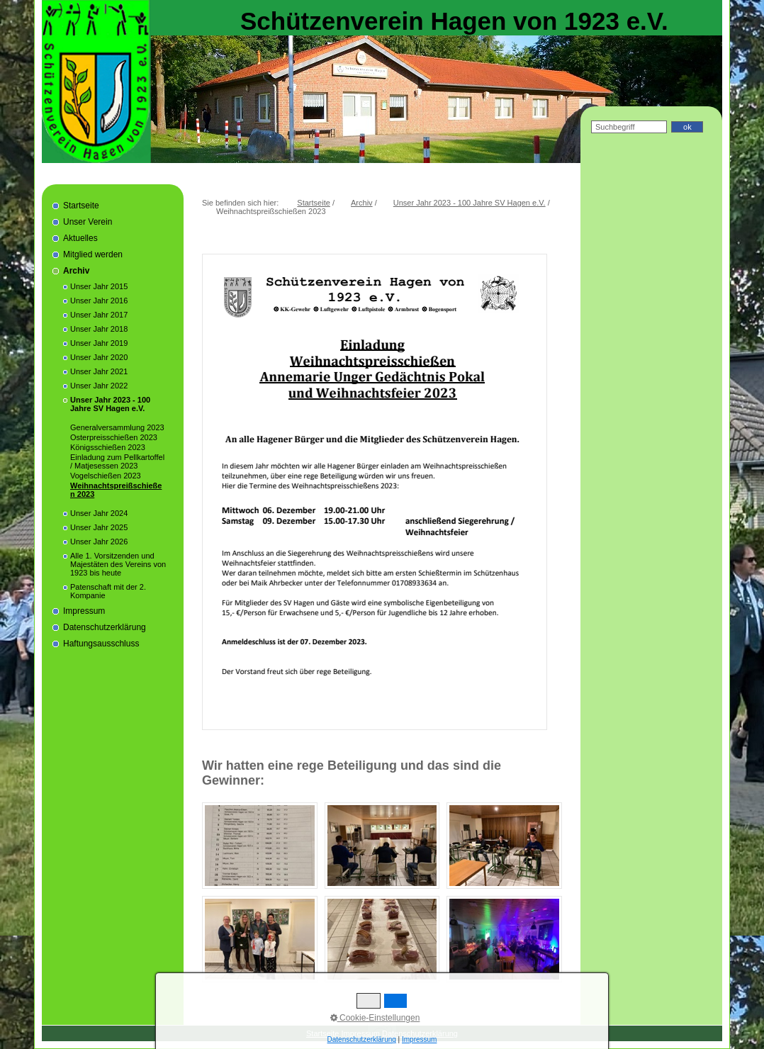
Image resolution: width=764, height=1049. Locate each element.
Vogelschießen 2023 (105, 475)
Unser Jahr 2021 (99, 371)
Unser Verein (87, 222)
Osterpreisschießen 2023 (113, 437)
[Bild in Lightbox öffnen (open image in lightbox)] (260, 845)
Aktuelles (80, 238)
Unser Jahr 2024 (99, 513)
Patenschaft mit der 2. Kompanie (108, 591)
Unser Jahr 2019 (99, 343)
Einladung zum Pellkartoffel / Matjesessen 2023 (117, 461)
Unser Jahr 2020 (99, 357)
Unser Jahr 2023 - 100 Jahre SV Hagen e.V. (110, 404)
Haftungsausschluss (101, 644)
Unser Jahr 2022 (99, 385)
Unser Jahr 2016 (99, 300)
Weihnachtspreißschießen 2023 (116, 489)
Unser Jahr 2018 (99, 329)
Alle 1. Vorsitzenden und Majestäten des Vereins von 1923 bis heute (118, 564)
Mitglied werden (93, 254)
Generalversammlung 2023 (117, 427)
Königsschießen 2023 (107, 447)
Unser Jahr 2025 (99, 527)
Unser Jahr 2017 (99, 314)
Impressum (84, 611)
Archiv (76, 271)
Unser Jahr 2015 (99, 286)
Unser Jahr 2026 (99, 541)
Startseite (81, 206)
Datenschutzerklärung (104, 627)
